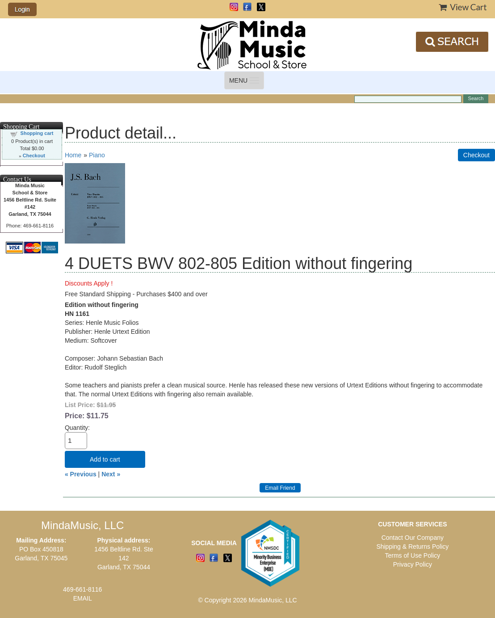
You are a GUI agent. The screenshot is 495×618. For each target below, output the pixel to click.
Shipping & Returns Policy (412, 546)
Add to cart (105, 459)
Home (73, 155)
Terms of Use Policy (412, 555)
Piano (97, 155)
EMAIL (82, 598)
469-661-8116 (82, 589)
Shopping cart (37, 133)
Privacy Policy (412, 564)
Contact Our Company (413, 537)
